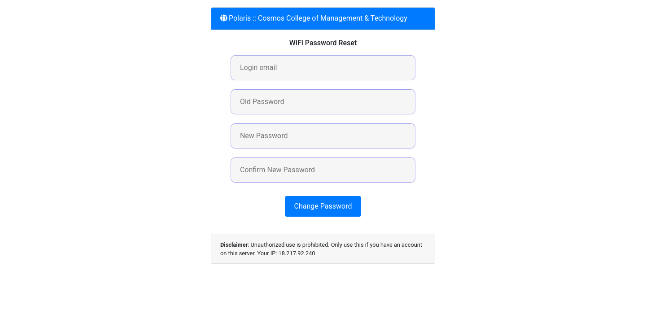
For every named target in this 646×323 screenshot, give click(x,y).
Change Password (323, 206)
